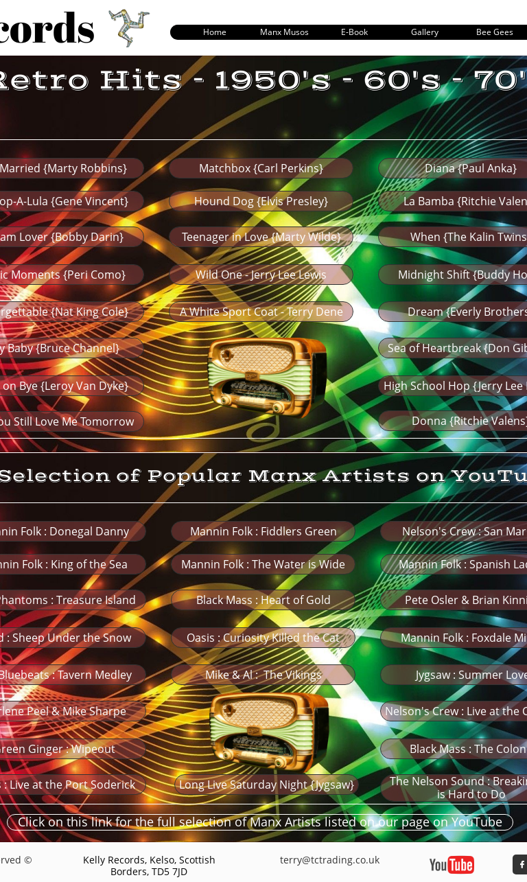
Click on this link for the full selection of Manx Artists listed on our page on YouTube (260, 821)
